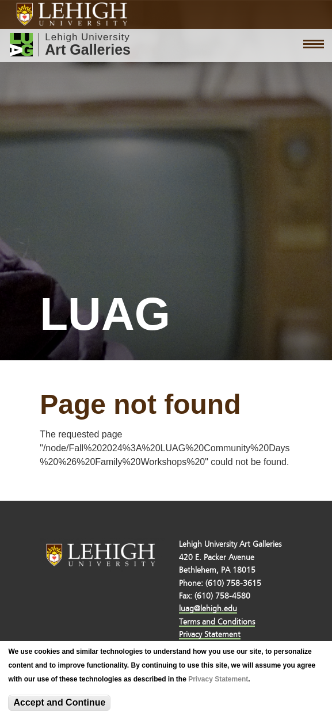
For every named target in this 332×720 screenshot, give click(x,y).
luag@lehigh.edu (208, 609)
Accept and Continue (59, 702)
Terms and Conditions (217, 622)
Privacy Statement (218, 679)
